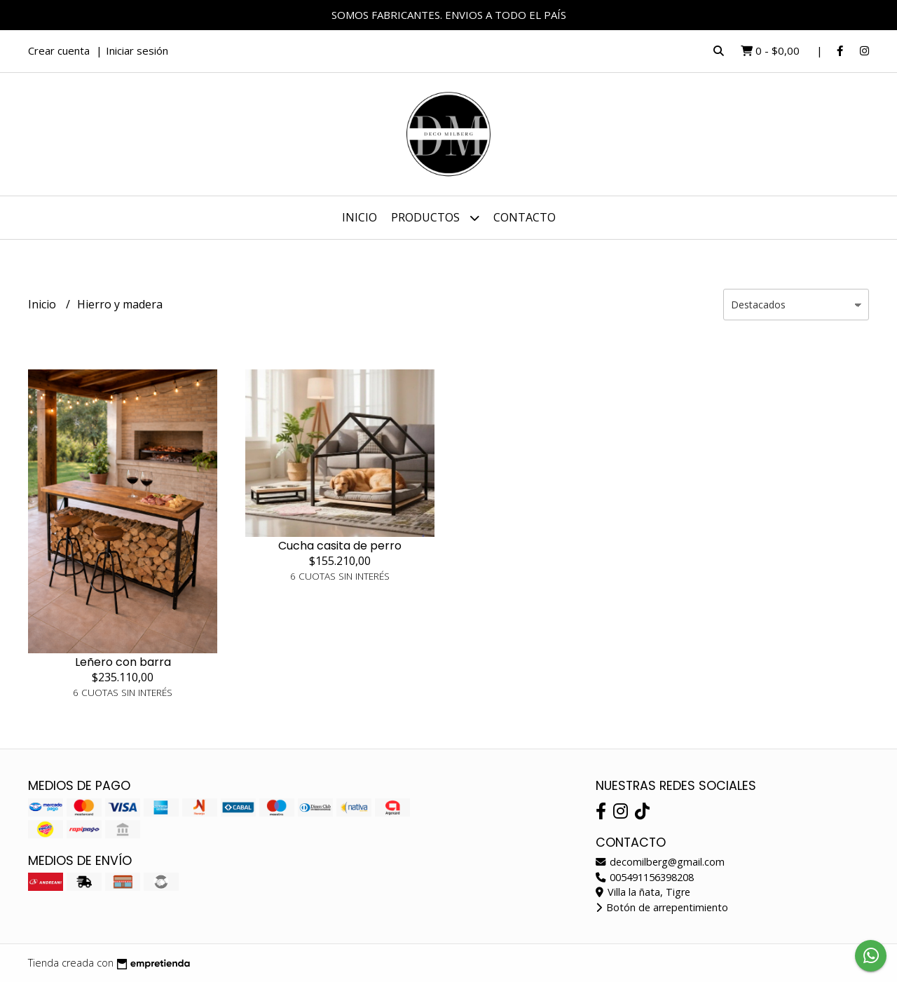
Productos (435, 217)
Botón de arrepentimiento (662, 907)
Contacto (524, 217)
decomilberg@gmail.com (660, 861)
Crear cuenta (59, 50)
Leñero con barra (123, 662)
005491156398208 (645, 877)
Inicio (359, 217)
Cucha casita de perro (340, 546)
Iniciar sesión (137, 50)
